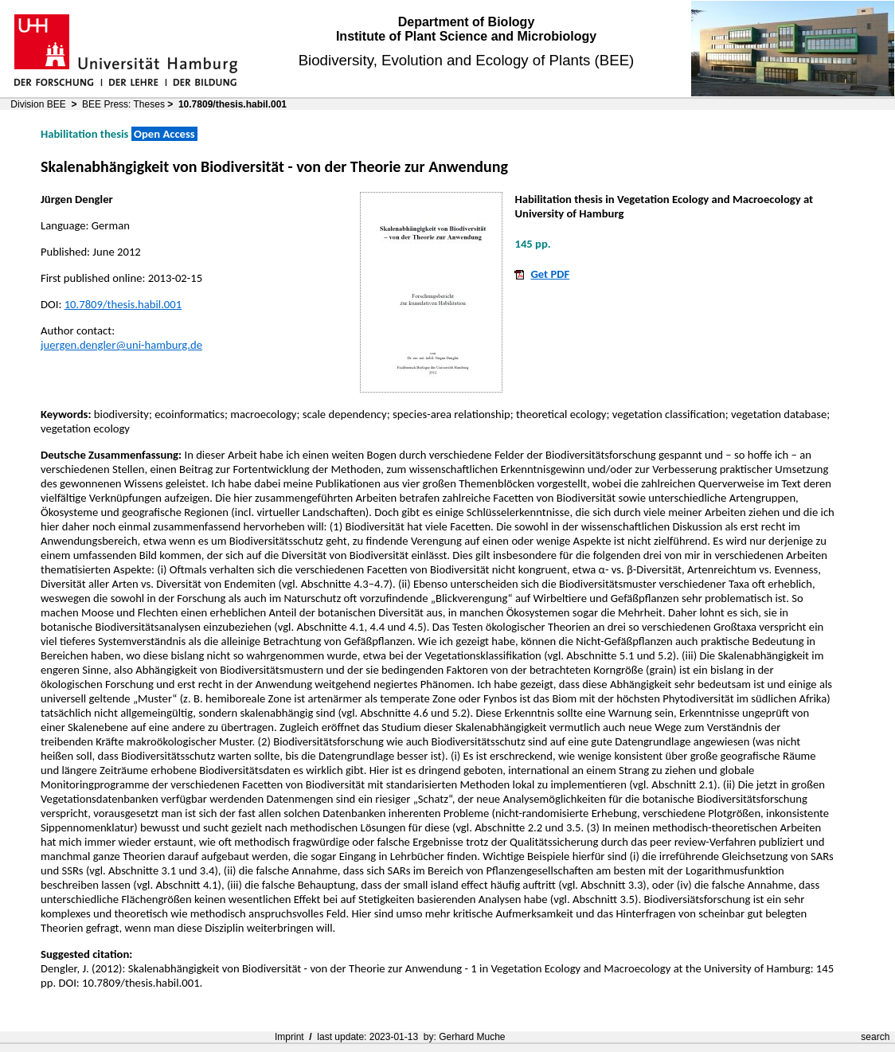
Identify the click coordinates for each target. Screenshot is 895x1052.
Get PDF (549, 274)
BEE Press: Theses (123, 104)
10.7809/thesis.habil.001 (123, 304)
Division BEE (37, 104)
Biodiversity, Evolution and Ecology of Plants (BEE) (467, 60)
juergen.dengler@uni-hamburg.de (121, 345)
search (875, 1036)
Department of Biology (466, 22)
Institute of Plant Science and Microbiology (466, 36)
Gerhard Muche (472, 1036)
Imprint (289, 1036)
